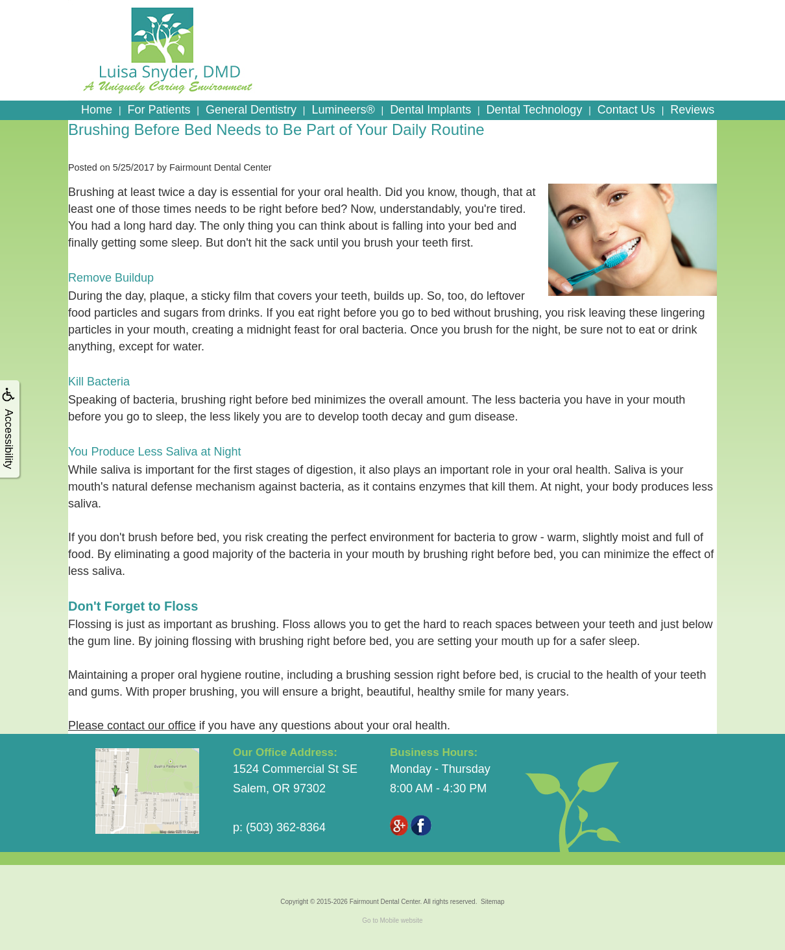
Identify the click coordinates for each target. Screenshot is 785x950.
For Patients (158, 109)
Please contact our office (132, 725)
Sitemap (493, 901)
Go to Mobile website (392, 920)
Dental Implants (430, 109)
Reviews (692, 109)
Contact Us (626, 109)
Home (96, 109)
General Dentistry (251, 109)
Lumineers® (342, 109)
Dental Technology (535, 109)
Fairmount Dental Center (385, 901)
